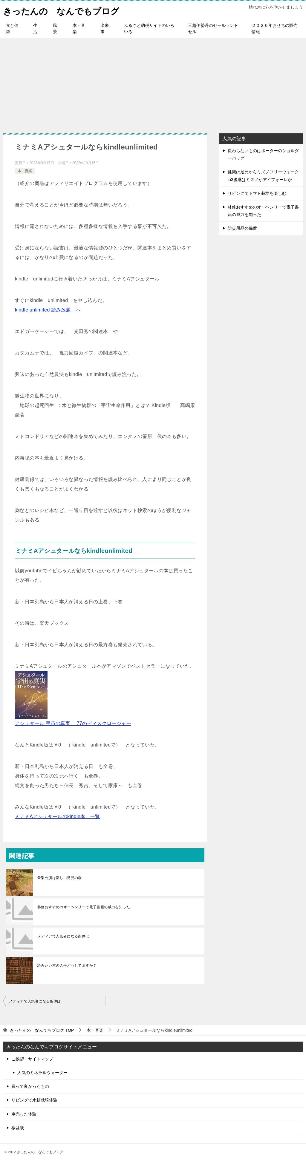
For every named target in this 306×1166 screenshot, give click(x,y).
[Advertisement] (153, 82)
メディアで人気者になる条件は (63, 936)
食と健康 (12, 28)
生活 (35, 28)
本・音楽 (79, 28)
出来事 (104, 28)
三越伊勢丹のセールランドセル (213, 28)
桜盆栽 (17, 1127)
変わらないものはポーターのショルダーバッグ (263, 154)
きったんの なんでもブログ (63, 10)
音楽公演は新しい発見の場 (59, 878)
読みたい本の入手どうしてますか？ (67, 965)
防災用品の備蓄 (242, 228)
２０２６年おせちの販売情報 (275, 28)
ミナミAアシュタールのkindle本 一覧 (57, 816)
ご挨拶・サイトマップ (32, 1059)
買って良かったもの (30, 1086)
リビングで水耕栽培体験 (34, 1100)
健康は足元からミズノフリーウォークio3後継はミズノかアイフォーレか (263, 175)
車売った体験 (23, 1114)
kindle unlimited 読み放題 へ (48, 309)
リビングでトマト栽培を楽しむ (257, 193)
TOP (42, 1030)
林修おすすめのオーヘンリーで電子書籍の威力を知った (83, 907)
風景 (55, 28)
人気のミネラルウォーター (42, 1072)
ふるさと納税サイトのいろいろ (149, 28)
